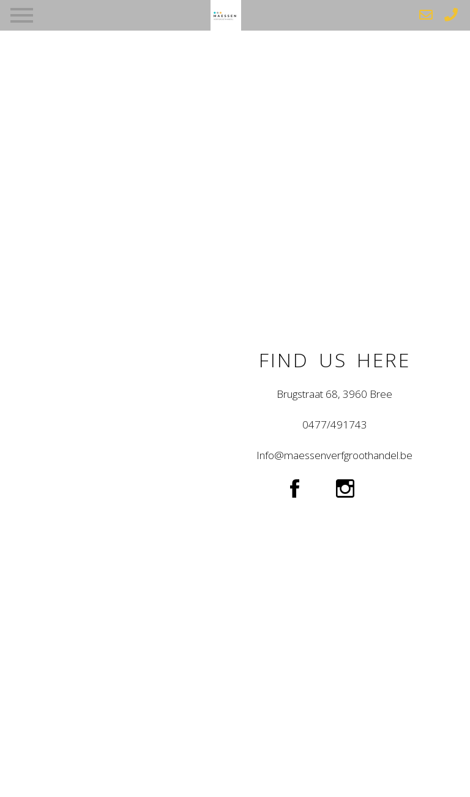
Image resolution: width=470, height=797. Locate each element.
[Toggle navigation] (21, 12)
